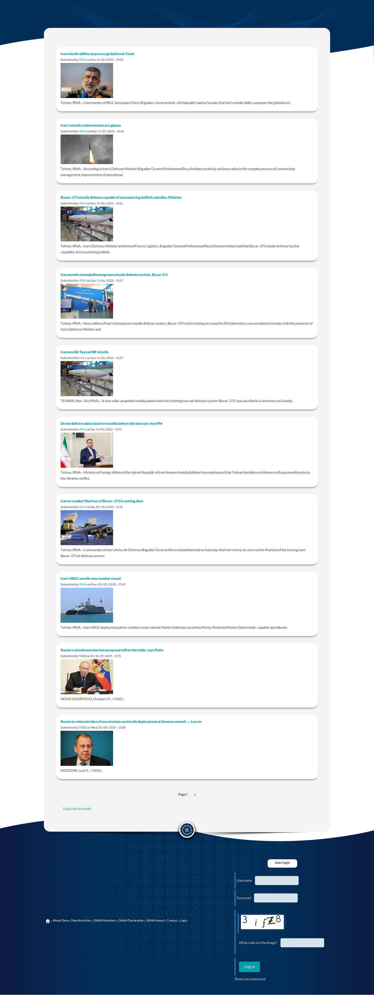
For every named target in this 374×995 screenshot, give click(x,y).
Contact (172, 921)
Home (47, 921)
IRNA (82, 60)
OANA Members (105, 921)
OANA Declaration (131, 921)
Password (244, 899)
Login (183, 921)
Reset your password (250, 980)
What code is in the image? (258, 943)
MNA (82, 358)
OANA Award (155, 921)
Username (244, 881)
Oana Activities (81, 921)
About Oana (60, 921)
